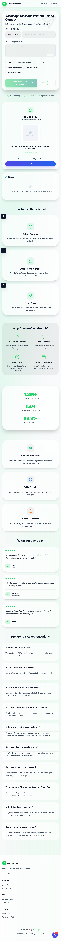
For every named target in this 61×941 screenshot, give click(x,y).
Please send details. (14, 72)
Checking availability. (23, 62)
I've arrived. (40, 62)
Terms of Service (8, 903)
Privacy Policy (7, 899)
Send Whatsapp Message (23, 83)
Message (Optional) (15, 42)
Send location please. (14, 67)
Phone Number (12, 29)
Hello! (9, 62)
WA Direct (6, 914)
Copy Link (46, 83)
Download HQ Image (30, 152)
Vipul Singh (36, 930)
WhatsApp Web (8, 917)
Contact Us (6, 888)
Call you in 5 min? (33, 67)
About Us (5, 885)
